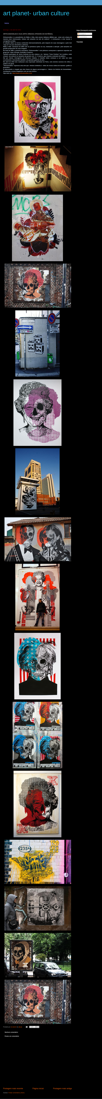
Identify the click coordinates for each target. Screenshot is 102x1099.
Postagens (82, 34)
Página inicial (38, 1088)
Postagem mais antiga (62, 1088)
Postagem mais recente (13, 1088)
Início (7, 23)
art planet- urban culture (36, 13)
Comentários (82, 37)
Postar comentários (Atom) (16, 1092)
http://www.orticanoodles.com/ (22, 73)
